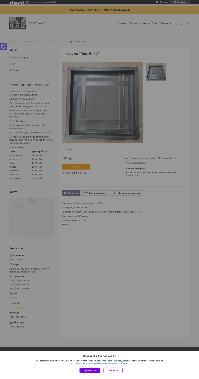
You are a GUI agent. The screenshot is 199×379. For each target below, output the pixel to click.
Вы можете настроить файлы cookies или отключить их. (98, 363)
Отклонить (113, 370)
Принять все (90, 370)
